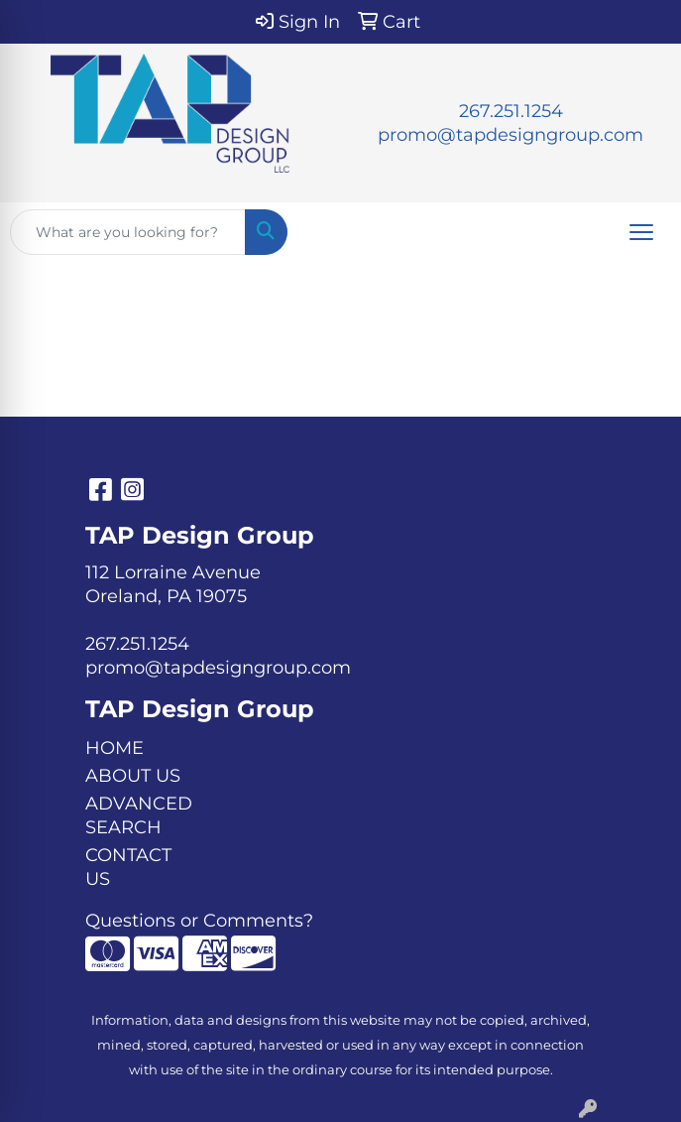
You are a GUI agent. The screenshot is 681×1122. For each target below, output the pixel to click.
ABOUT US (132, 776)
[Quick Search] (128, 232)
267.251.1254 (511, 111)
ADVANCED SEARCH (138, 815)
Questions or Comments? (199, 921)
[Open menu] (641, 232)
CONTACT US (128, 867)
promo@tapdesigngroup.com (510, 135)
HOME (114, 748)
